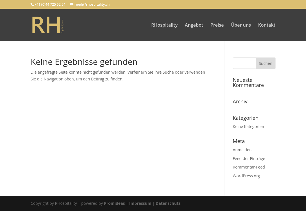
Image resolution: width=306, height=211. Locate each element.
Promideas (114, 203)
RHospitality (164, 25)
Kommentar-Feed (249, 167)
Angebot (194, 25)
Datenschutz (168, 203)
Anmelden (242, 149)
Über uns (241, 25)
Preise (217, 25)
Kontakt (266, 25)
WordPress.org (246, 175)
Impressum (140, 203)
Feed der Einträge (249, 158)
